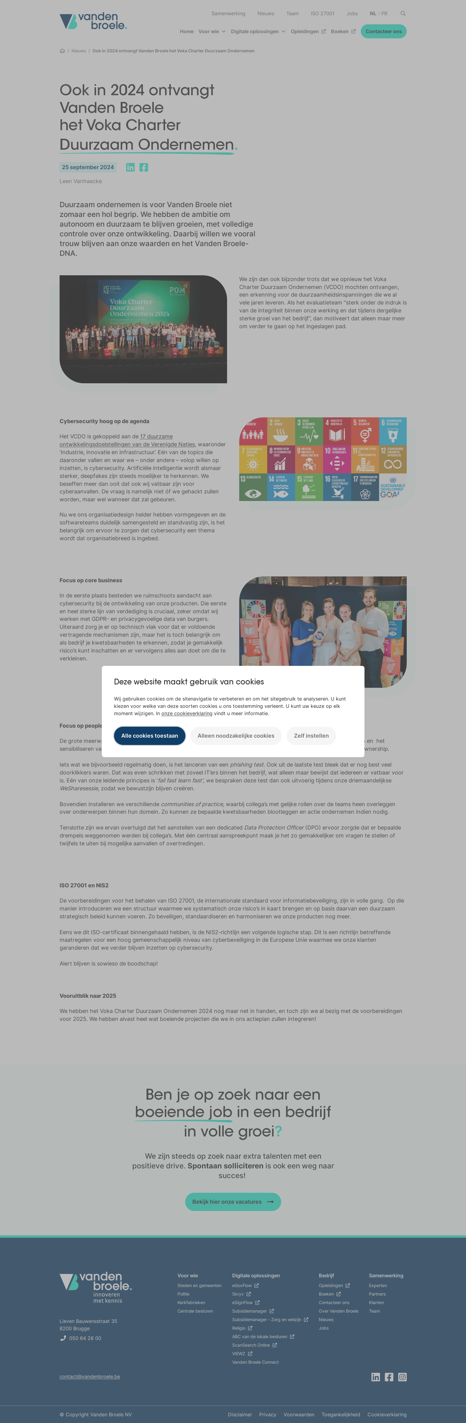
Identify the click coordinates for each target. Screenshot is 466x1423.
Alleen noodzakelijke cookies (236, 735)
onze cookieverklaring (186, 713)
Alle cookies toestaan (149, 735)
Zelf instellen (311, 735)
